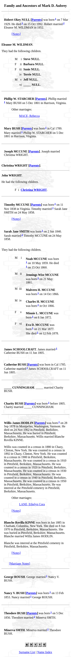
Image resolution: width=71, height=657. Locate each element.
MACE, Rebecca (29, 115)
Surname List (27, 652)
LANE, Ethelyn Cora (32, 504)
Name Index (44, 652)
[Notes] (16, 34)
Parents (36, 19)
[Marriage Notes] (19, 563)
